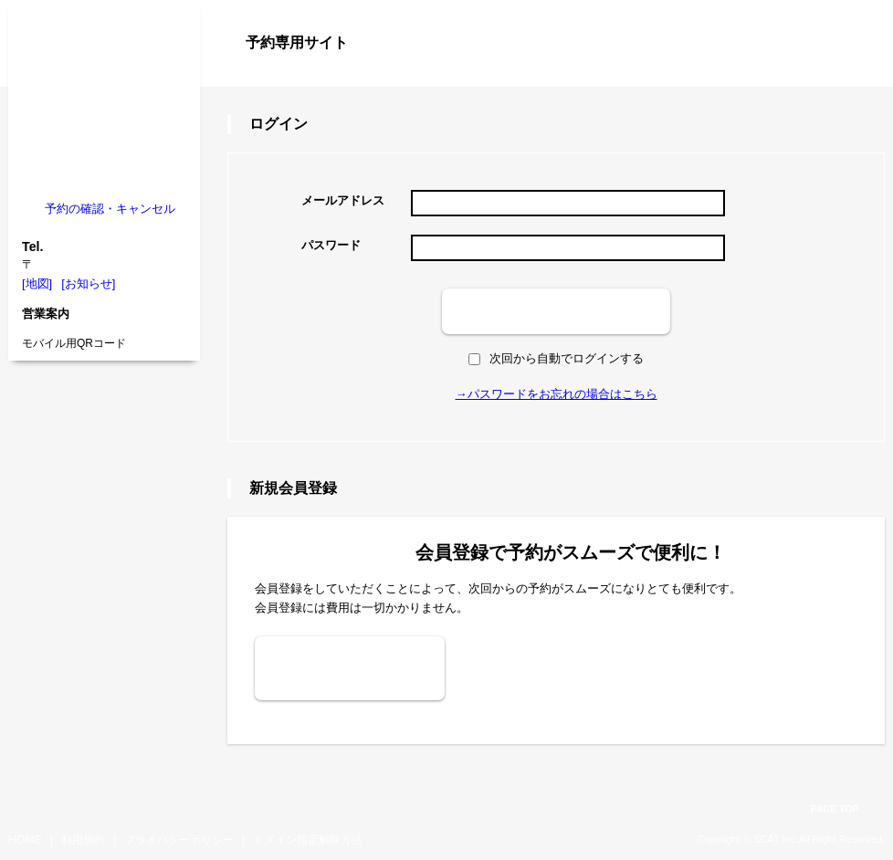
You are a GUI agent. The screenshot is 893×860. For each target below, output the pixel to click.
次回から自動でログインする (556, 358)
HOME (25, 840)
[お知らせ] (88, 283)
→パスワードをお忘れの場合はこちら (556, 394)
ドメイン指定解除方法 (307, 840)
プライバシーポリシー (179, 840)
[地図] (37, 283)
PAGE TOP (835, 809)
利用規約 (83, 840)
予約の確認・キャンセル (110, 208)
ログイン (848, 74)
